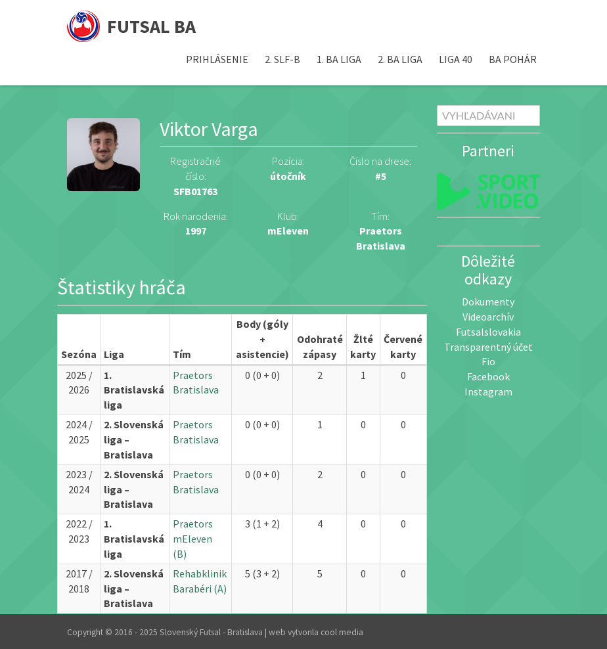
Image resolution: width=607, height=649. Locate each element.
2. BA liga (400, 59)
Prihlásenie (217, 59)
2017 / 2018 (79, 581)
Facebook (488, 376)
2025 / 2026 (79, 383)
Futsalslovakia (488, 331)
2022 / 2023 (79, 531)
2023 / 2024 (79, 482)
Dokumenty (488, 301)
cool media (342, 632)
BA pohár (513, 59)
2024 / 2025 (79, 432)
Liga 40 (455, 59)
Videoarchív (488, 316)
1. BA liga (339, 59)
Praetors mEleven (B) (193, 538)
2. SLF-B (282, 59)
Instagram (488, 391)
